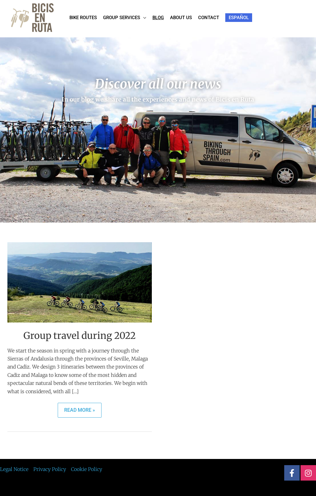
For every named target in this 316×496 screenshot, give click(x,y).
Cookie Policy (86, 469)
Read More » (79, 408)
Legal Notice (14, 469)
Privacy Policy (49, 469)
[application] (143, 17)
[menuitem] (238, 17)
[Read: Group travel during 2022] (79, 282)
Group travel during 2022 (79, 335)
